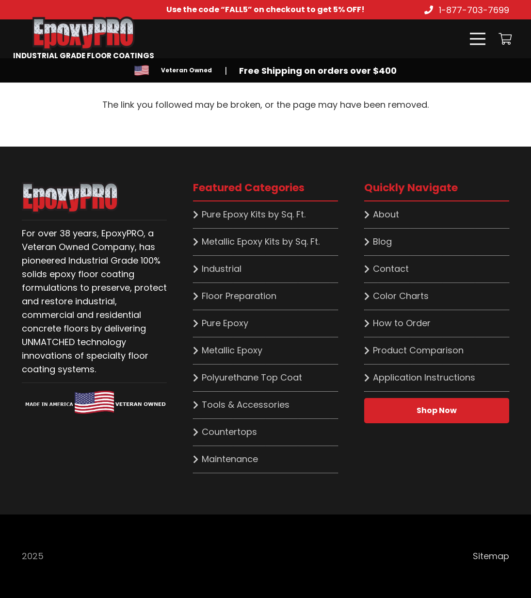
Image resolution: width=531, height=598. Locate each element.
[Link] (83, 33)
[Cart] (505, 38)
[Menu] (477, 39)
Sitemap (491, 556)
